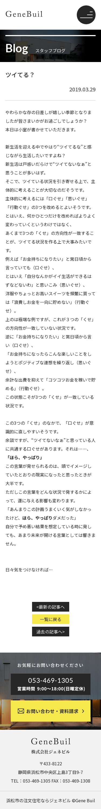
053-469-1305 (36, 780)
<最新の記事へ (50, 607)
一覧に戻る (50, 619)
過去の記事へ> (50, 631)
